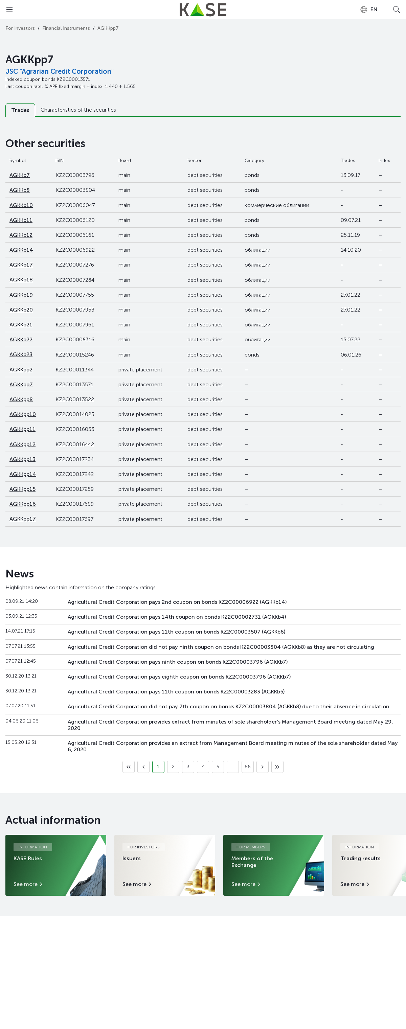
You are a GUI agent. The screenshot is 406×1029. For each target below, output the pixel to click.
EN (369, 9)
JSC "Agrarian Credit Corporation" (59, 71)
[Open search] (396, 9)
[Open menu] (9, 9)
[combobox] (369, 9)
